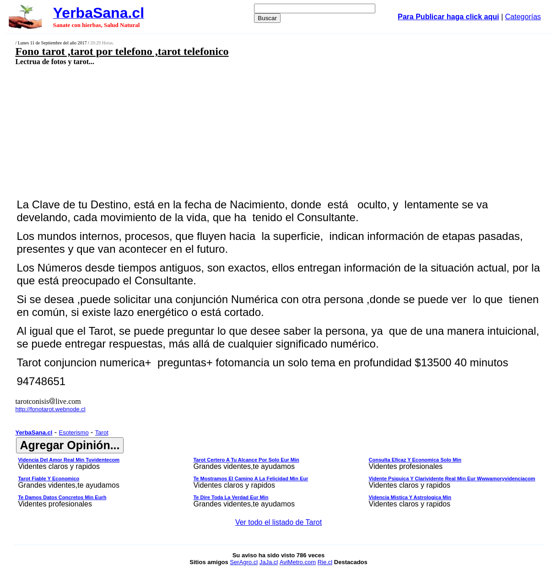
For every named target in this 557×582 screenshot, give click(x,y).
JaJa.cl (269, 562)
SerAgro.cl (244, 562)
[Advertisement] (230, 131)
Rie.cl (325, 562)
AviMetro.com (298, 562)
